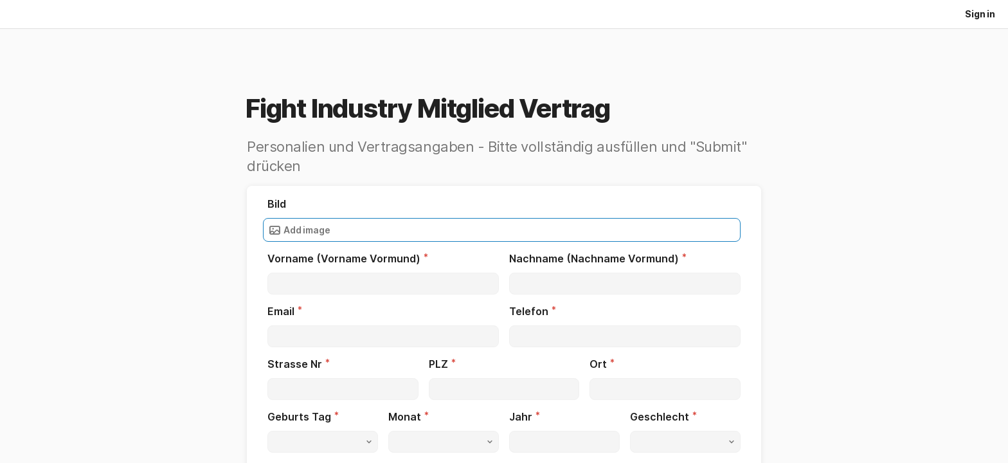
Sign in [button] (980, 13)
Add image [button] (299, 230)
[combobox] (323, 441)
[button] (323, 441)
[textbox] (383, 283)
